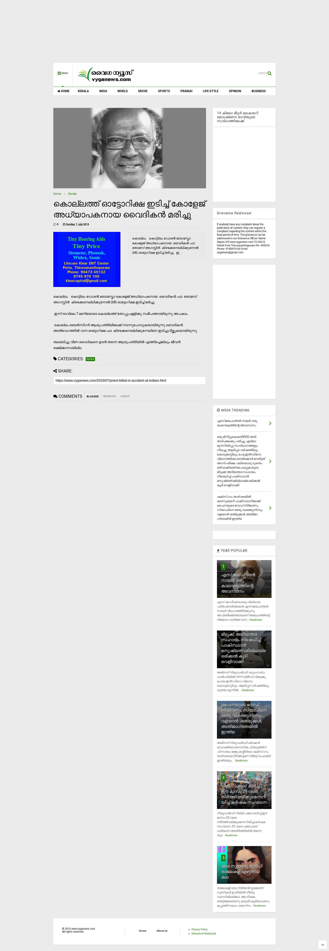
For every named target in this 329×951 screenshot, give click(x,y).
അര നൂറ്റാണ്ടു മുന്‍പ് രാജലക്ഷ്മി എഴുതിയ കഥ (241, 872)
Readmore (256, 619)
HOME (63, 91)
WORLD (123, 91)
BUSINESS (259, 91)
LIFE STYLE (210, 91)
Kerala (72, 193)
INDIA (103, 91)
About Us (162, 930)
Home (57, 193)
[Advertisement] (164, 33)
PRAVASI (186, 91)
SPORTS (164, 91)
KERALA (83, 91)
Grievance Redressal (204, 933)
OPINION (235, 91)
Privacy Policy (200, 929)
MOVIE (143, 91)
